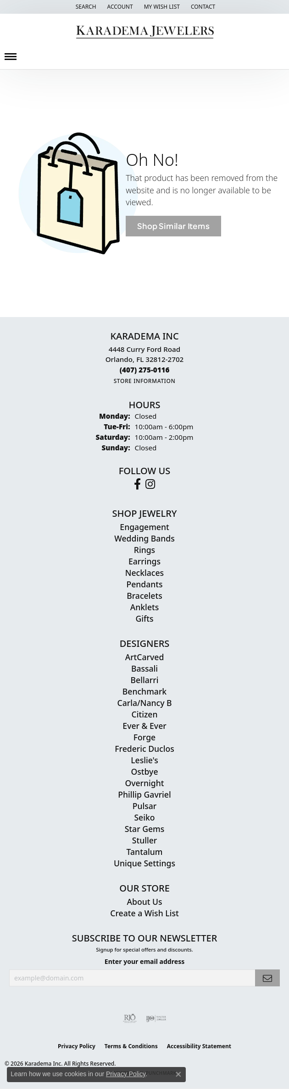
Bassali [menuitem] (144, 668)
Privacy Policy (76, 1046)
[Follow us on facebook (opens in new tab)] (137, 484)
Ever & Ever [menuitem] (144, 725)
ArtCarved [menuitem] (144, 656)
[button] (85, 7)
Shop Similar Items (173, 226)
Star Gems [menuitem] (145, 828)
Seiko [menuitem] (144, 817)
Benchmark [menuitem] (144, 691)
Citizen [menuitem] (145, 714)
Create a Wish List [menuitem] (144, 913)
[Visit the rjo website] (130, 1018)
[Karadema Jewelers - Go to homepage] (145, 32)
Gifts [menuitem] (144, 618)
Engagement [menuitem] (144, 526)
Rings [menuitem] (144, 549)
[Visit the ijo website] (156, 1018)
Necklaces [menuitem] (144, 572)
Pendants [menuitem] (144, 584)
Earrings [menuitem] (144, 561)
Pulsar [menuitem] (145, 805)
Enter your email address (144, 961)
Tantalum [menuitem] (145, 851)
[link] (202, 7)
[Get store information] (145, 381)
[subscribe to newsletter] (267, 977)
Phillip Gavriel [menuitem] (144, 794)
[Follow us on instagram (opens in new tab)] (150, 484)
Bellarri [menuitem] (145, 679)
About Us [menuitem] (144, 901)
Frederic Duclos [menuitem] (144, 748)
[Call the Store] (145, 369)
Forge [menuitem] (144, 737)
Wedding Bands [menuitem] (144, 538)
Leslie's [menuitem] (144, 760)
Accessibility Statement (199, 1046)
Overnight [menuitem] (144, 782)
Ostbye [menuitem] (144, 771)
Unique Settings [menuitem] (144, 863)
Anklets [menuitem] (144, 607)
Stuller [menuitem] (144, 840)
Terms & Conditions (131, 1046)
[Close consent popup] (178, 1074)
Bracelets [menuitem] (144, 595)
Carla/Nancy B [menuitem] (144, 702)
